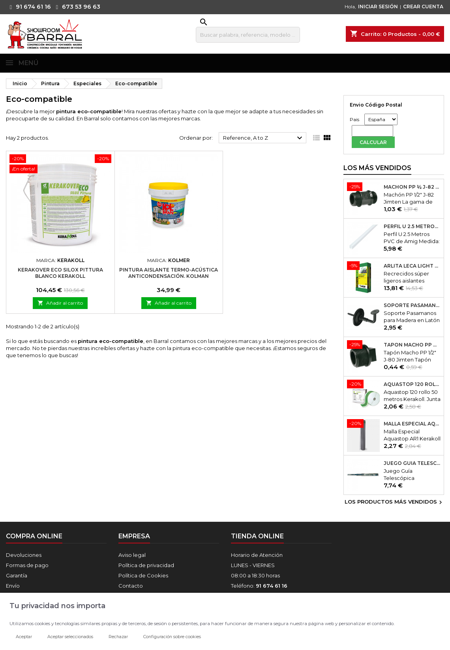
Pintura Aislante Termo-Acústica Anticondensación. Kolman (168, 273)
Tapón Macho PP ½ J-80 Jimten (412, 345)
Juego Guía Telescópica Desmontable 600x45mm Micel (412, 463)
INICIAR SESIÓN (378, 6)
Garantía (16, 575)
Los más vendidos (377, 168)
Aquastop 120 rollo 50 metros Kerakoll (412, 384)
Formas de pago (27, 565)
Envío (13, 586)
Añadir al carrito (60, 303)
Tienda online (257, 536)
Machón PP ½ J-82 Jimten (412, 187)
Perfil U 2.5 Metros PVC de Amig (412, 226)
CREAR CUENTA (423, 6)
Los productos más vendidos (394, 502)
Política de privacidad (146, 565)
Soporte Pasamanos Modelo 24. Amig (412, 305)
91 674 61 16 (28, 6)
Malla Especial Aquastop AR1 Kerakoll (412, 423)
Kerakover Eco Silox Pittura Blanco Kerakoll (60, 273)
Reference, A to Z (263, 138)
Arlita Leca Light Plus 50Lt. (412, 266)
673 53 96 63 (76, 6)
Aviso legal (132, 555)
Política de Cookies (143, 575)
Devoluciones (23, 555)
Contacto (130, 586)
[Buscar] (248, 35)
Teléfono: (259, 586)
